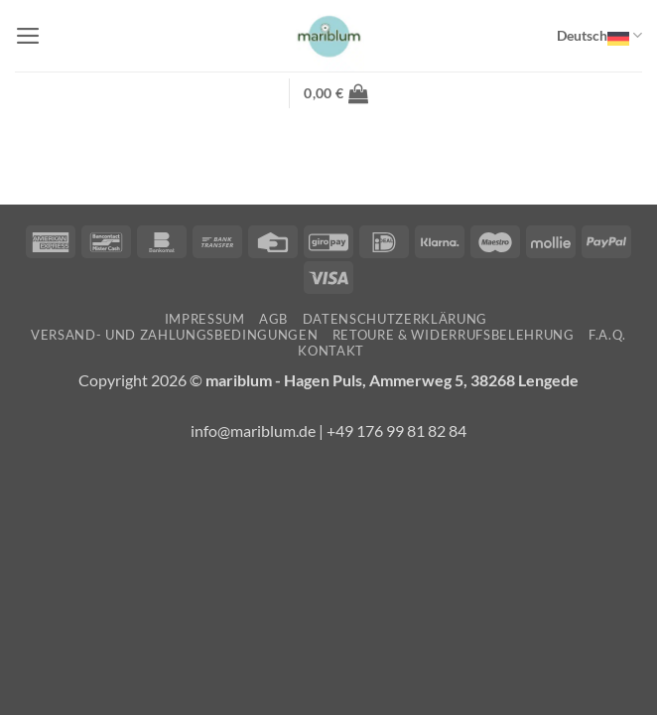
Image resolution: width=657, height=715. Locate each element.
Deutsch (599, 36)
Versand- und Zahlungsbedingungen (174, 335)
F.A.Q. (607, 335)
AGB (273, 319)
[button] (28, 36)
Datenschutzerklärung (395, 319)
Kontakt (331, 350)
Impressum (205, 319)
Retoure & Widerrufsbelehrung (453, 335)
